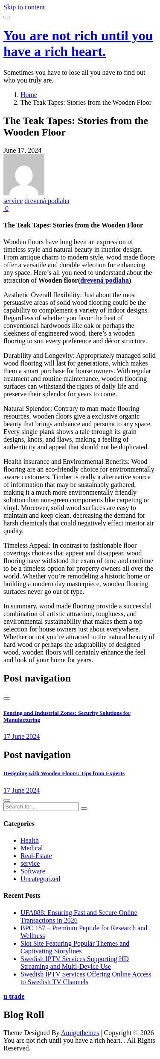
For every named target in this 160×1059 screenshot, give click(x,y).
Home (28, 94)
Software (32, 871)
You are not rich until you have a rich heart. (78, 43)
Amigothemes (80, 1032)
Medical (31, 848)
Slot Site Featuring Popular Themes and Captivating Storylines (74, 947)
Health (29, 840)
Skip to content (24, 7)
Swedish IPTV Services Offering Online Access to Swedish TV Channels (85, 978)
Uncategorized (40, 878)
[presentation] (6, 698)
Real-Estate (36, 855)
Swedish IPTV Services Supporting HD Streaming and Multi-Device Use (74, 962)
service (13, 200)
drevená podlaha (46, 200)
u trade (13, 996)
